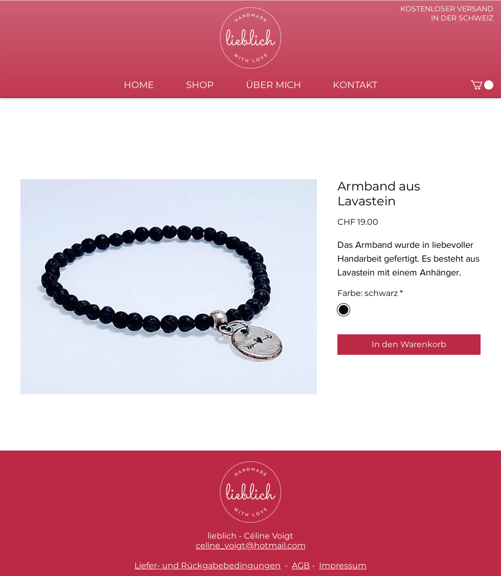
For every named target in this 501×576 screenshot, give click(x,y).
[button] (482, 85)
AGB (301, 565)
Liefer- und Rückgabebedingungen (207, 565)
